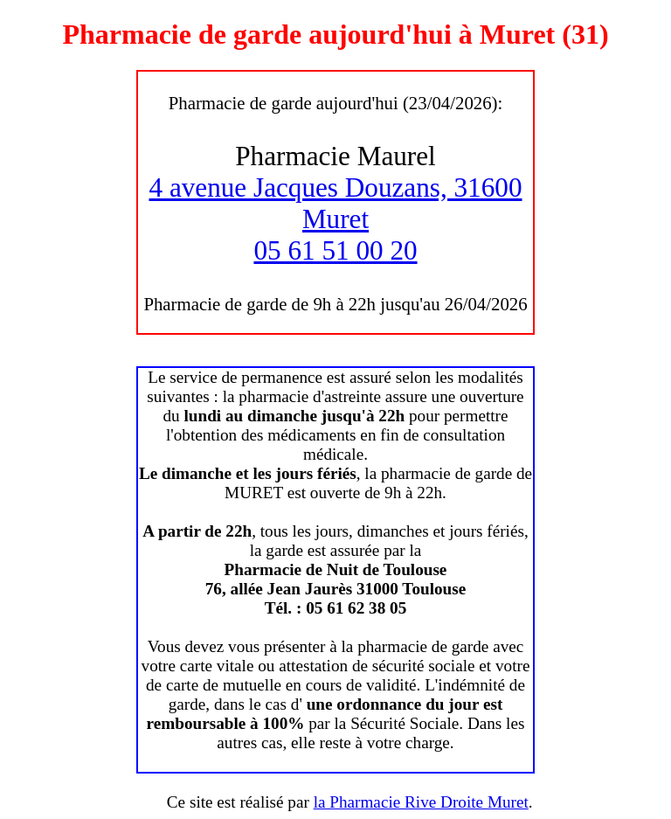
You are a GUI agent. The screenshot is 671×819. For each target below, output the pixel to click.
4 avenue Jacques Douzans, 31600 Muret (335, 203)
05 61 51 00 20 (335, 250)
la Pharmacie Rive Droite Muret (421, 802)
